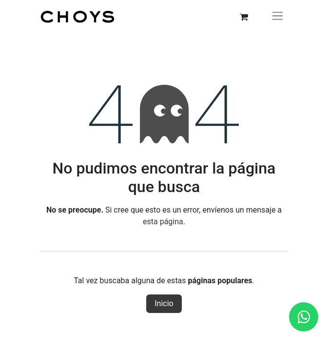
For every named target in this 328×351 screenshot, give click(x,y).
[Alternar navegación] (278, 17)
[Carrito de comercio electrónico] (244, 17)
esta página (163, 221)
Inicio (163, 303)
